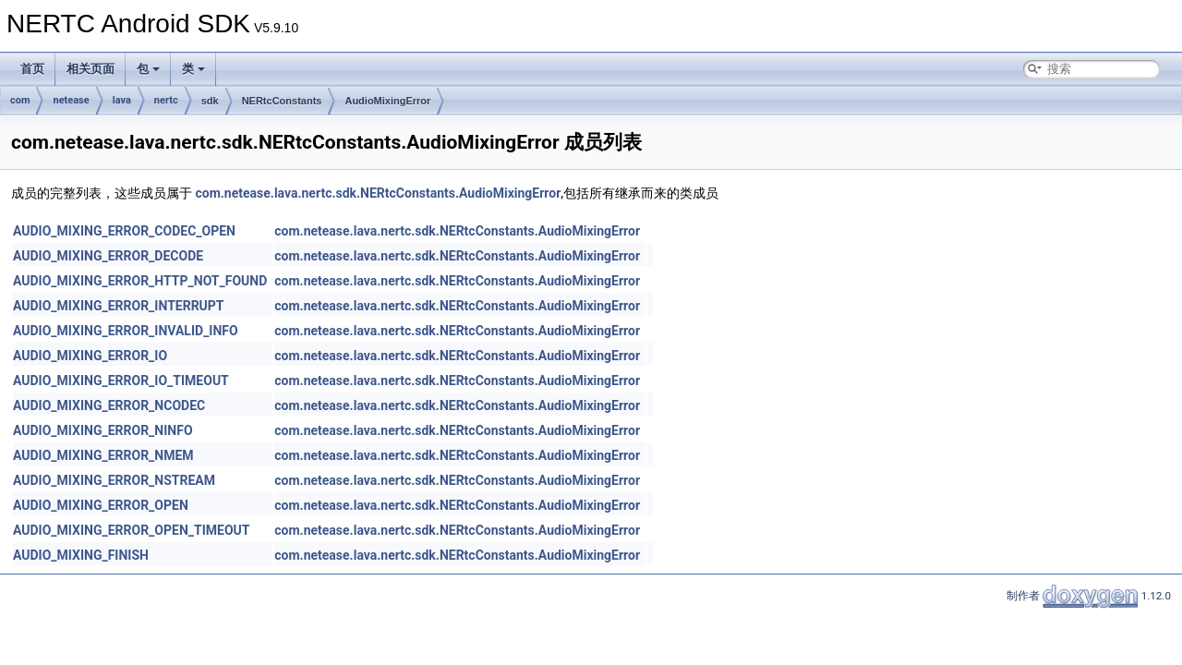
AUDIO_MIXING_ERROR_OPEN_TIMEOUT (131, 530)
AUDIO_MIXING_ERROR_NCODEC (109, 405)
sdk (210, 100)
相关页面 (90, 69)
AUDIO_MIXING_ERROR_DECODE (108, 255)
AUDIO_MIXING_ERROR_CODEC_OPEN (124, 231)
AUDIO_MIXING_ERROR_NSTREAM (114, 480)
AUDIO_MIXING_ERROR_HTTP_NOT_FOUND (140, 280)
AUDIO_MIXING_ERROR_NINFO (103, 430)
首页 (32, 69)
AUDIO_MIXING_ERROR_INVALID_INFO (125, 330)
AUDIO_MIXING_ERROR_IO (90, 355)
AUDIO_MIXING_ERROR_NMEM (103, 455)
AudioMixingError (387, 100)
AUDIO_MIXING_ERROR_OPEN (100, 505)
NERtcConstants (282, 100)
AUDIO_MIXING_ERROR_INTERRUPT (118, 305)
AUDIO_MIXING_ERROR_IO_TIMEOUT (121, 380)
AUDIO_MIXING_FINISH (81, 555)
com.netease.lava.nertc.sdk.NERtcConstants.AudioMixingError (378, 193)
